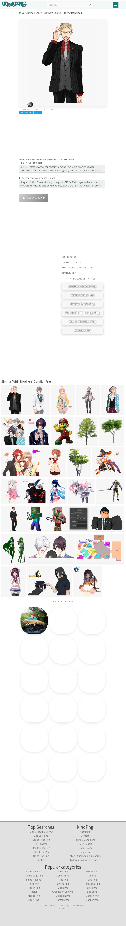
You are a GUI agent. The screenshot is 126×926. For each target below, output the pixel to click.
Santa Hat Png (33, 879)
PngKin (34, 891)
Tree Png (63, 879)
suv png (41, 860)
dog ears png (41, 835)
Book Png (92, 891)
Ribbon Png (34, 887)
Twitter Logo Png (34, 875)
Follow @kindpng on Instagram (85, 855)
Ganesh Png (92, 895)
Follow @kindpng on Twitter (85, 860)
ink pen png (41, 843)
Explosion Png (63, 895)
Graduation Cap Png (63, 891)
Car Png (92, 875)
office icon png (41, 855)
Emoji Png (92, 887)
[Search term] (69, 5)
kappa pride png (41, 839)
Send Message (26, 113)
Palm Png (63, 871)
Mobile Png (34, 895)
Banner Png (92, 899)
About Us (85, 831)
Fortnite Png (62, 899)
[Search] (90, 5)
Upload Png (85, 852)
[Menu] (115, 5)
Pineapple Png (92, 883)
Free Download (34, 197)
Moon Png (63, 887)
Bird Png (92, 879)
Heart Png (33, 899)
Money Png (92, 871)
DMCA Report (85, 843)
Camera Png (63, 875)
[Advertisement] (63, 135)
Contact (85, 835)
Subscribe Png (33, 871)
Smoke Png (63, 883)
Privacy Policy (85, 847)
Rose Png (34, 883)
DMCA (37, 113)
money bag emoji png (41, 831)
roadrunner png (41, 847)
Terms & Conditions (85, 839)
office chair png (41, 852)
